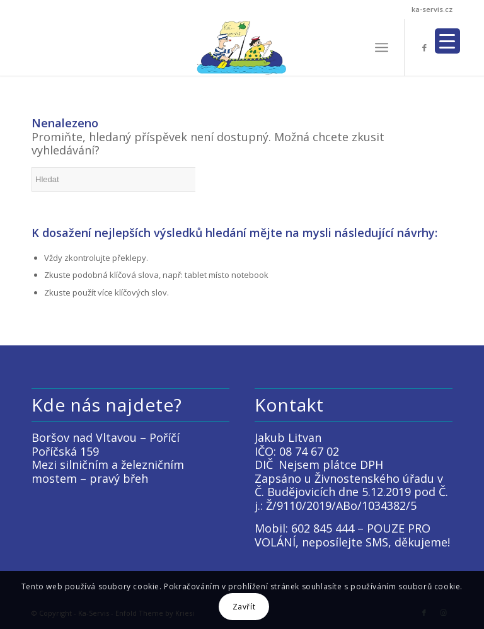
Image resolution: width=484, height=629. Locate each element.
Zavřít (244, 606)
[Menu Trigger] (447, 41)
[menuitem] (381, 47)
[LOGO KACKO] (242, 47)
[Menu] (381, 47)
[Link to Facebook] (424, 47)
